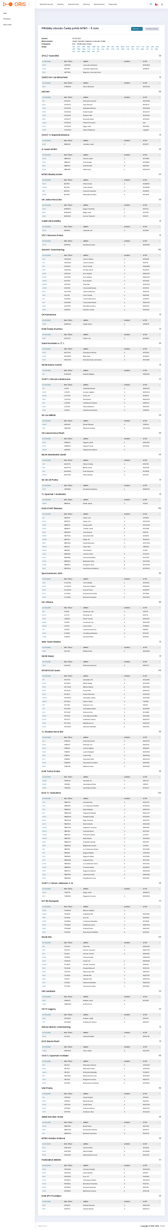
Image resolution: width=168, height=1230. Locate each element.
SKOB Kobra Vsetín (52, 364)
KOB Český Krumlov (52, 328)
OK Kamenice (49, 314)
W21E (44, 69)
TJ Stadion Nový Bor (52, 731)
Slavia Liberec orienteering (56, 1026)
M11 (43, 388)
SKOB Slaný (48, 656)
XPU (93, 51)
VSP (78, 51)
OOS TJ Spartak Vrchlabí (55, 1055)
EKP (112, 47)
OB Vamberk (48, 991)
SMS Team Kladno (51, 641)
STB (112, 49)
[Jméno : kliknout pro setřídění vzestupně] (102, 61)
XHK (88, 51)
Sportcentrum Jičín (52, 573)
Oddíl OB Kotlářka (51, 221)
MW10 (44, 424)
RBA (88, 47)
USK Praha (47, 1088)
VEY (147, 49)
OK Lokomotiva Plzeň (53, 433)
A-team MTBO (49, 149)
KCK (127, 47)
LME (147, 47)
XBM (83, 51)
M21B (44, 158)
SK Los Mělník (49, 415)
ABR (93, 47)
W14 (43, 403)
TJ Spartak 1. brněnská (54, 494)
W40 (44, 306)
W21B (44, 194)
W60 (44, 878)
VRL (73, 51)
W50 (44, 72)
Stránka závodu (152, 29)
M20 (44, 105)
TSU (132, 49)
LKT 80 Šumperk (50, 901)
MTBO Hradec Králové (53, 1138)
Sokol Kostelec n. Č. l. (53, 343)
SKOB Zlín (47, 937)
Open (44, 123)
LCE (142, 47)
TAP (117, 49)
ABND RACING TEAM (52, 1116)
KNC (133, 47)
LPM (152, 47)
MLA (157, 47)
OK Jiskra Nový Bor (52, 199)
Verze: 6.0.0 (42, 1226)
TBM (122, 49)
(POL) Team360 (50, 55)
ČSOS (162, 1226)
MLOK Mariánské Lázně (54, 454)
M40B (44, 187)
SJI (94, 49)
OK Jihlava (47, 602)
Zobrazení (136, 29)
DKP (108, 47)
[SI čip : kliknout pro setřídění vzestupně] (151, 61)
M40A (44, 277)
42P (73, 47)
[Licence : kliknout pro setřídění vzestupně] (132, 61)
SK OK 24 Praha (50, 479)
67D (78, 47)
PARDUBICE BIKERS (51, 1159)
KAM (122, 47)
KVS (138, 47)
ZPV (98, 51)
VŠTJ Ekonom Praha (52, 235)
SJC (89, 49)
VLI (152, 49)
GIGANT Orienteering (53, 249)
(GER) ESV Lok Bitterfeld (54, 77)
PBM (78, 49)
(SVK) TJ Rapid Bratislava (55, 134)
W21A (44, 557)
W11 (43, 191)
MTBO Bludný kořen (52, 174)
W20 (44, 126)
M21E (44, 65)
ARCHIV (46, 91)
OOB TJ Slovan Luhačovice (56, 379)
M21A (44, 184)
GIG (117, 47)
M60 (44, 144)
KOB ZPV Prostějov (52, 1195)
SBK (83, 49)
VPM (156, 49)
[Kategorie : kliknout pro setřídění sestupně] (53, 61)
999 (83, 47)
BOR (103, 47)
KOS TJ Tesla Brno (51, 792)
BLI (98, 47)
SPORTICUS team (51, 670)
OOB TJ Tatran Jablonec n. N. (57, 883)
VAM (142, 49)
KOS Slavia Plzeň (50, 1041)
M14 (43, 259)
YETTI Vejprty (49, 1009)
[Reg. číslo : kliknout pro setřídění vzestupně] (73, 61)
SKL (98, 49)
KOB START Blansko (52, 508)
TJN (127, 49)
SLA (102, 49)
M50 (44, 87)
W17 (43, 302)
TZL (137, 49)
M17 (43, 101)
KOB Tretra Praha (51, 771)
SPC (107, 49)
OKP (73, 49)
